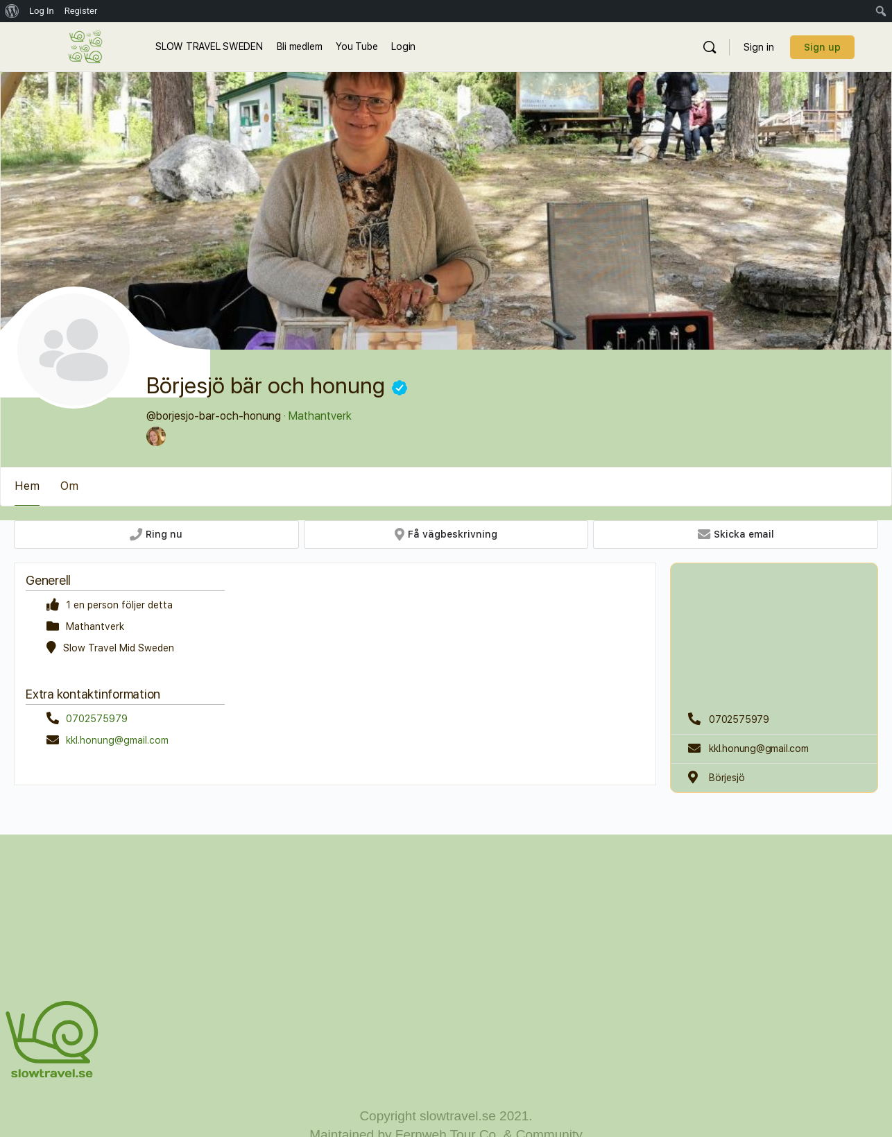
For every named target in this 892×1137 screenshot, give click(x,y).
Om (69, 486)
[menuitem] (12, 11)
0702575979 (97, 718)
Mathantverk (320, 415)
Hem (27, 486)
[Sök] (709, 47)
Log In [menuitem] (41, 11)
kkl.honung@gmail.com (117, 740)
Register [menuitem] (81, 11)
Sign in (759, 47)
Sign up (822, 47)
